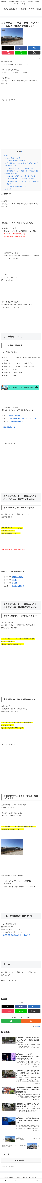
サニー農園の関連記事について (15, 186)
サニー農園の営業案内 (16, 160)
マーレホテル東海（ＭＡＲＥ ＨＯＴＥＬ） (22, 418)
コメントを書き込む (21, 1161)
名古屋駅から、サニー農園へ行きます (21, 168)
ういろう (14, 580)
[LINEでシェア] (21, 53)
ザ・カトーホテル (14, 415)
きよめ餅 (14, 583)
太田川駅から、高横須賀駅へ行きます (21, 178)
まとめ (7, 189)
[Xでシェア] (8, 48)
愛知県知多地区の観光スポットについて (16, 935)
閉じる (23, 151)
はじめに (5, 155)
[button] (34, 53)
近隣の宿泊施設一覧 (9, 427)
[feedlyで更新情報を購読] (11, 1021)
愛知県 (4, 998)
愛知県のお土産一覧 (18, 586)
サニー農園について (12, 158)
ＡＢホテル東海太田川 (16, 421)
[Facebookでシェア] (21, 48)
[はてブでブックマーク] (34, 48)
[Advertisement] (21, 121)
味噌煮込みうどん (17, 577)
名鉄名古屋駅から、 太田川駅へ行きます (22, 176)
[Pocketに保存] (8, 53)
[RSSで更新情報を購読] (31, 1021)
